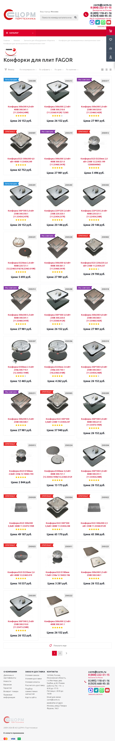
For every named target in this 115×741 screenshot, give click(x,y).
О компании (10, 672)
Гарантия (8, 688)
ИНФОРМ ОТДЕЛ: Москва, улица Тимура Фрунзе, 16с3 (57, 705)
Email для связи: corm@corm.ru (54, 698)
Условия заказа (32, 675)
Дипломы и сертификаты (10, 676)
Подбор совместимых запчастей (31, 691)
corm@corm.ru (102, 5)
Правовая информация (9, 696)
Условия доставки (33, 679)
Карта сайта (30, 697)
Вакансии (8, 685)
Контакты (52, 672)
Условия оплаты (32, 682)
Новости (7, 681)
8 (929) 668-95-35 (100, 15)
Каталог (14, 33)
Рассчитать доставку (35, 685)
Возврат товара (11, 691)
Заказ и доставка (35, 672)
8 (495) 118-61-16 (100, 13)
